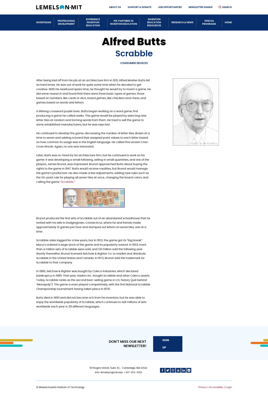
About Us (115, 7)
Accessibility (216, 387)
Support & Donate (139, 7)
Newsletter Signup (201, 7)
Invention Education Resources (154, 22)
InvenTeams (43, 22)
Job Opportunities (170, 7)
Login (229, 387)
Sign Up (165, 344)
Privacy (202, 387)
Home (228, 22)
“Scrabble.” (67, 182)
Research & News (182, 22)
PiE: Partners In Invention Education (123, 22)
